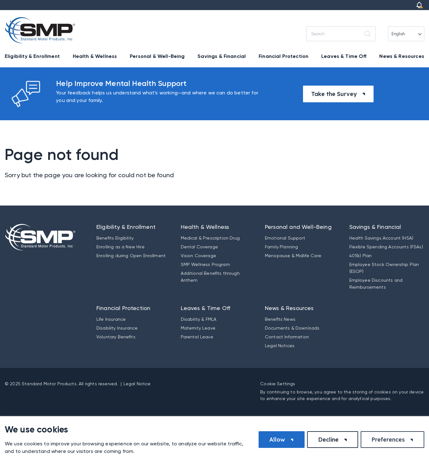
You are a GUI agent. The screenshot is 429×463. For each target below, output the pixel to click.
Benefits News (280, 319)
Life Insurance (111, 319)
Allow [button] (277, 439)
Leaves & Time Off (344, 56)
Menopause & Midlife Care (293, 255)
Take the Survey (334, 94)
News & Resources (401, 56)
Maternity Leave (198, 327)
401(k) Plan (360, 255)
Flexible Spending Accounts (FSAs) (386, 246)
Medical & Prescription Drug (210, 237)
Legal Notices (280, 345)
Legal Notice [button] (137, 383)
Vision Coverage (198, 255)
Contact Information (287, 336)
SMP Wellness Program (205, 264)
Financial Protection (283, 56)
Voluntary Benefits (115, 336)
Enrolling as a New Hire (120, 246)
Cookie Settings (277, 383)
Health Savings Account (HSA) (381, 237)
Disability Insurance (117, 327)
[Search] (340, 33)
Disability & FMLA (199, 319)
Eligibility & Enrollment (32, 56)
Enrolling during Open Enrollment (131, 255)
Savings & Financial (221, 56)
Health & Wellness (95, 56)
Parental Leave (197, 336)
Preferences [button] (388, 439)
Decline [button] (328, 439)
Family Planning (281, 246)
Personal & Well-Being (157, 56)
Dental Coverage (199, 246)
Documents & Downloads (292, 327)
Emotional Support (285, 237)
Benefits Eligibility (115, 237)
